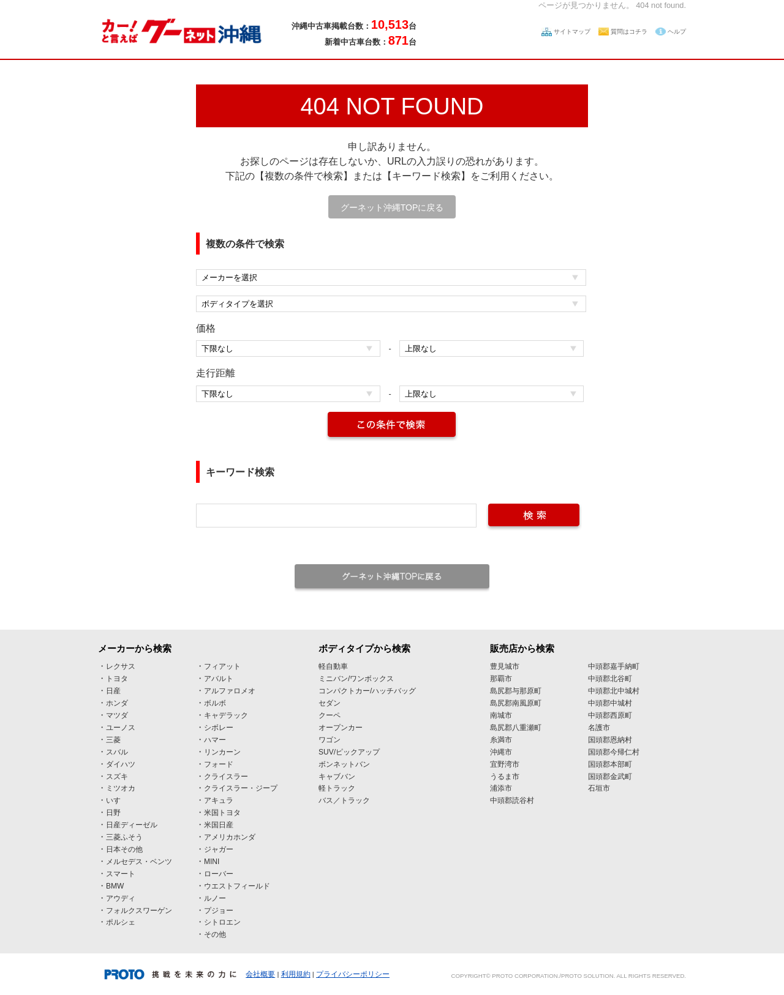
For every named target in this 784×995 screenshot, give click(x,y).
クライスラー (226, 776)
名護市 (599, 727)
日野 (113, 812)
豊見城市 (504, 666)
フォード (218, 764)
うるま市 (504, 776)
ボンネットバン (344, 764)
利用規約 (296, 974)
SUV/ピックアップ (349, 752)
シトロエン (222, 922)
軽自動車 (333, 666)
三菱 (113, 740)
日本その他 (124, 849)
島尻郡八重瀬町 (515, 727)
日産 (113, 691)
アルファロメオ (229, 691)
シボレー (218, 727)
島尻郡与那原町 (515, 691)
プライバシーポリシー (353, 974)
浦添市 (501, 788)
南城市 (501, 715)
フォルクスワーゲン (139, 910)
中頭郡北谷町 (610, 678)
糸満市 (501, 740)
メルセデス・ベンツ (139, 861)
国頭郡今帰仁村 (613, 752)
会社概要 (260, 974)
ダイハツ (120, 764)
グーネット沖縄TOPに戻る (392, 207)
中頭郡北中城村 (613, 691)
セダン (329, 703)
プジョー (218, 910)
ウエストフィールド (237, 886)
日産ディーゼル (131, 825)
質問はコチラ (629, 31)
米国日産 (218, 825)
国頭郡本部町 (610, 764)
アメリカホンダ (229, 837)
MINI (211, 861)
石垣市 (599, 788)
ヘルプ (677, 31)
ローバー (218, 874)
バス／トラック (344, 800)
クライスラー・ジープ (240, 788)
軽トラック (336, 788)
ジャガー (218, 849)
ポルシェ (120, 922)
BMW (115, 886)
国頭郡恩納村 (610, 740)
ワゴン (329, 740)
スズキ (117, 776)
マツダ (117, 715)
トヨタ (117, 678)
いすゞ (117, 800)
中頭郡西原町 (610, 715)
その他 (215, 934)
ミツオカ (120, 788)
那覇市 (501, 678)
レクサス (120, 666)
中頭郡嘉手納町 (613, 666)
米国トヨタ (222, 812)
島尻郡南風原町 (515, 703)
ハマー (215, 740)
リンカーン (222, 752)
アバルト (218, 678)
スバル (117, 752)
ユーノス (120, 727)
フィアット (222, 666)
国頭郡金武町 (610, 776)
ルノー (215, 898)
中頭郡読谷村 (512, 800)
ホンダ (117, 703)
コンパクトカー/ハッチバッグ (367, 691)
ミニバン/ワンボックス (356, 678)
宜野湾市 (504, 764)
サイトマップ (572, 31)
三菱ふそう (124, 837)
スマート (120, 874)
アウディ (120, 898)
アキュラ (218, 800)
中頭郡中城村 (610, 703)
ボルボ (215, 703)
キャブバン (336, 776)
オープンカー (340, 727)
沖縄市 (501, 752)
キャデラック (226, 715)
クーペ (329, 715)
